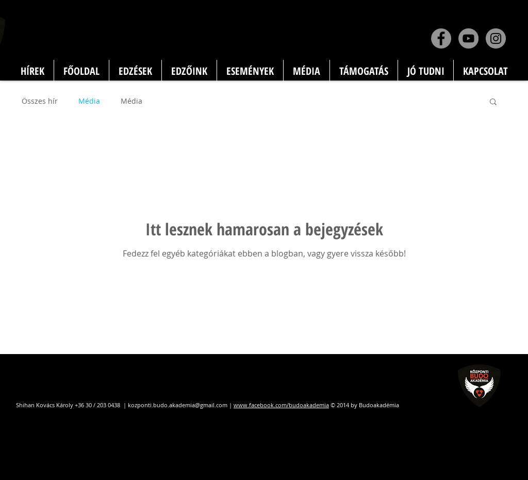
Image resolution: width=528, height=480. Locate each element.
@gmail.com (211, 405)
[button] (493, 102)
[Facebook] (441, 38)
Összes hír (40, 101)
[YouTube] (468, 38)
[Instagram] (496, 38)
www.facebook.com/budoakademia (281, 405)
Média (89, 101)
